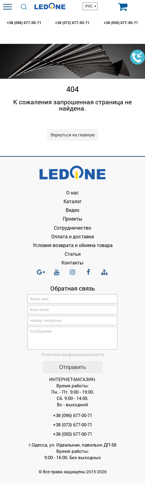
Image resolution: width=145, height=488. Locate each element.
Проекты (72, 218)
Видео (72, 210)
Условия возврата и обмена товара (73, 245)
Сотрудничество (72, 227)
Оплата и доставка (72, 236)
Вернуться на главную (73, 135)
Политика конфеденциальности (72, 358)
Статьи (73, 254)
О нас (72, 192)
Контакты (72, 262)
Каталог (73, 201)
